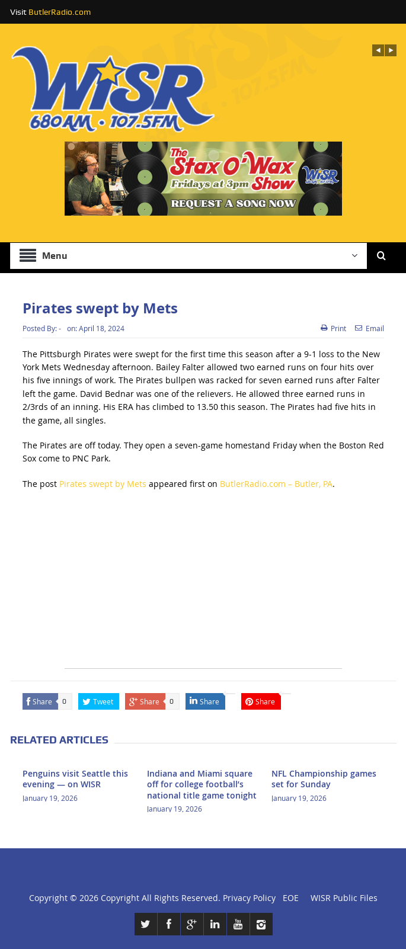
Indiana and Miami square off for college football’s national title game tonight (202, 784)
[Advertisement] (203, 585)
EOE (288, 897)
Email (369, 328)
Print (333, 328)
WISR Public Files (344, 897)
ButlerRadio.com (59, 12)
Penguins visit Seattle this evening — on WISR (75, 779)
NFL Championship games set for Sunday (323, 779)
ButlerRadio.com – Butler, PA (276, 483)
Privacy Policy (249, 897)
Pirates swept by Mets (102, 483)
